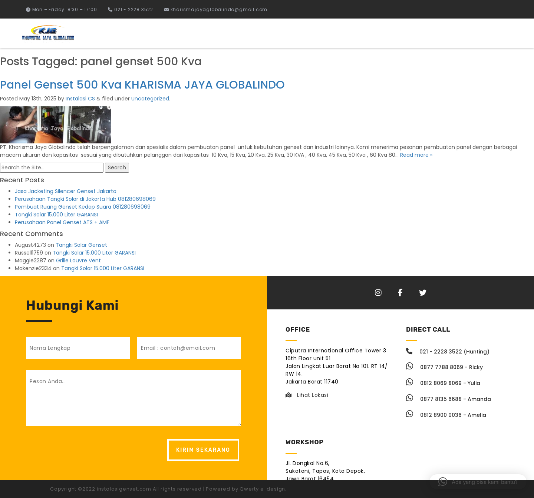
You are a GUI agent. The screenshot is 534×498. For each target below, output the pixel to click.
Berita (497, 33)
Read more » (416, 155)
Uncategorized (150, 98)
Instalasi (363, 33)
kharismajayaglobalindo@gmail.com (215, 9)
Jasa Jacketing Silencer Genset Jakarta (65, 191)
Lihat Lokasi (307, 395)
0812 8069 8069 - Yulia (443, 383)
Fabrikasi (403, 33)
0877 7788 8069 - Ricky (444, 367)
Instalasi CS (80, 98)
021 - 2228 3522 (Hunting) (448, 351)
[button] (478, 481)
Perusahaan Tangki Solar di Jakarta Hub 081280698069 (85, 199)
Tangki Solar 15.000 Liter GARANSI (56, 214)
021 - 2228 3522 (130, 9)
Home (326, 33)
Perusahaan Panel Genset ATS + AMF (62, 222)
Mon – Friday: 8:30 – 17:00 (61, 9)
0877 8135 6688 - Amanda (448, 399)
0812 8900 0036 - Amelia (446, 415)
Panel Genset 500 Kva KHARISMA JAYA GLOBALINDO (142, 85)
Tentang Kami (453, 33)
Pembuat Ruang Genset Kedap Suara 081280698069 (83, 206)
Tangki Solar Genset (81, 245)
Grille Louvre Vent (78, 260)
